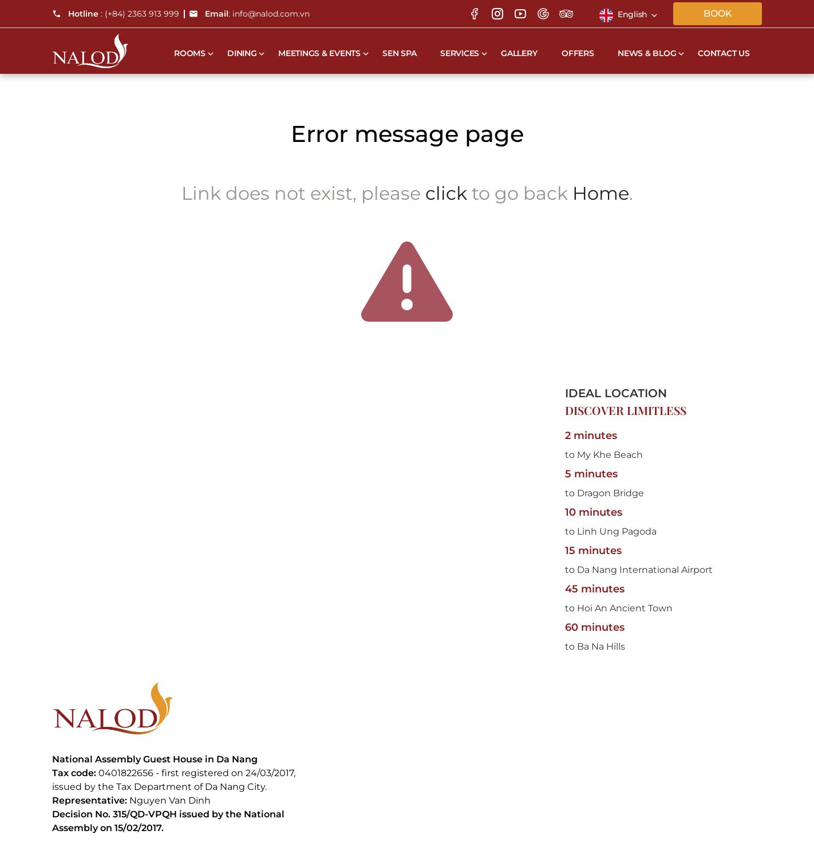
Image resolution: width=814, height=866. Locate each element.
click (446, 193)
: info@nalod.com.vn (249, 14)
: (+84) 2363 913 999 (115, 14)
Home (600, 193)
